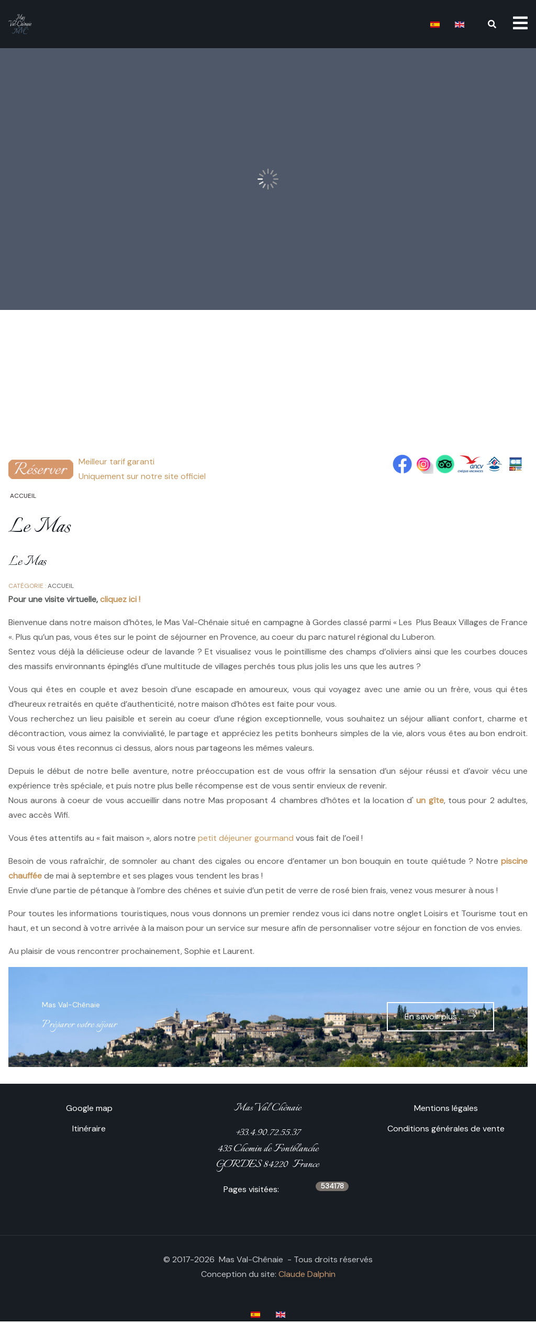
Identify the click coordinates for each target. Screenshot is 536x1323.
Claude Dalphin (307, 1274)
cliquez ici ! (120, 599)
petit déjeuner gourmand (246, 837)
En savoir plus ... (434, 1016)
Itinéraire (89, 1128)
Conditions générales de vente (446, 1128)
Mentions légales (446, 1108)
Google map (89, 1108)
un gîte (429, 800)
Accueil (61, 586)
